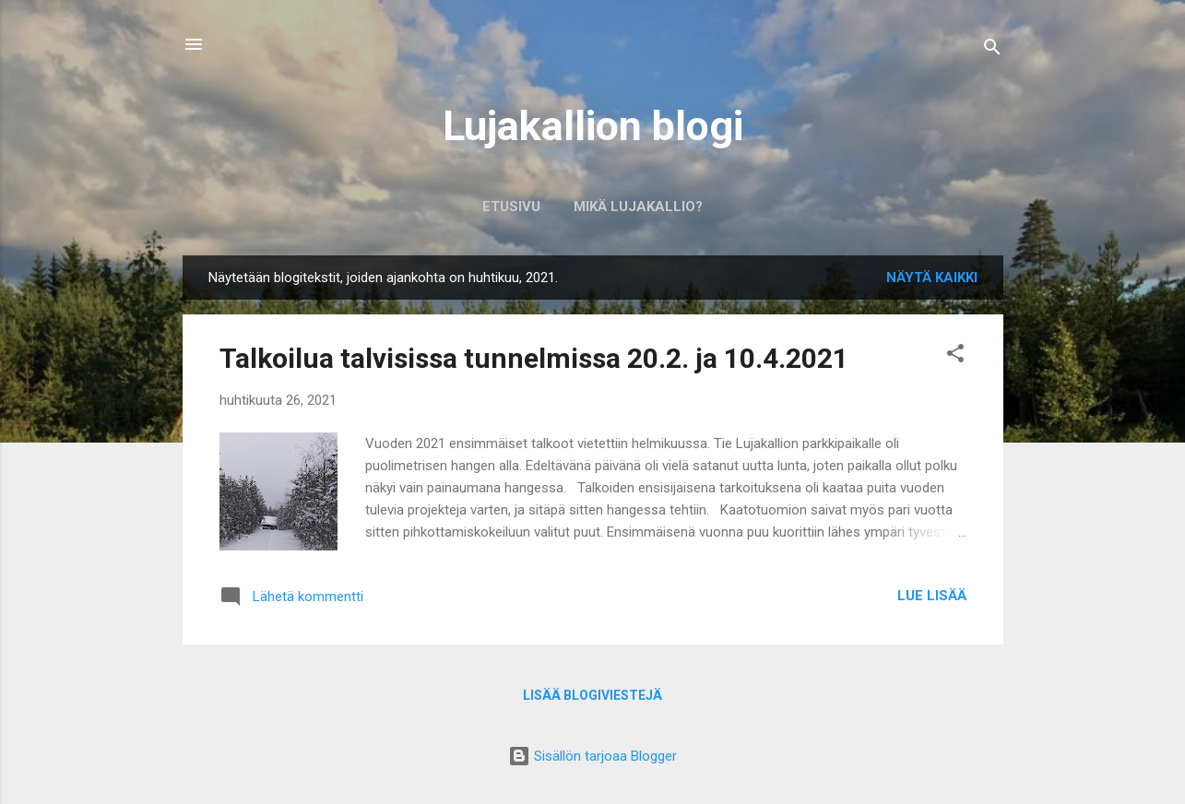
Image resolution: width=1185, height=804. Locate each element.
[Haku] (992, 50)
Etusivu (511, 206)
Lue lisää (931, 595)
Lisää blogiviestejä (592, 695)
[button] (955, 356)
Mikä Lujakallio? (638, 206)
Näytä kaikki (932, 277)
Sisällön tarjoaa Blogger (592, 756)
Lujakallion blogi (593, 125)
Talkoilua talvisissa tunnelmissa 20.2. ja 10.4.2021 (533, 358)
